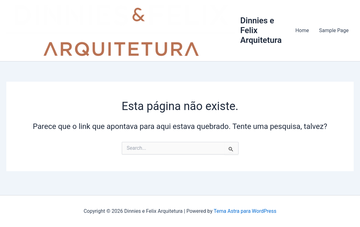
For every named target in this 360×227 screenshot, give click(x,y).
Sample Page (334, 30)
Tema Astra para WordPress (245, 211)
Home (302, 30)
